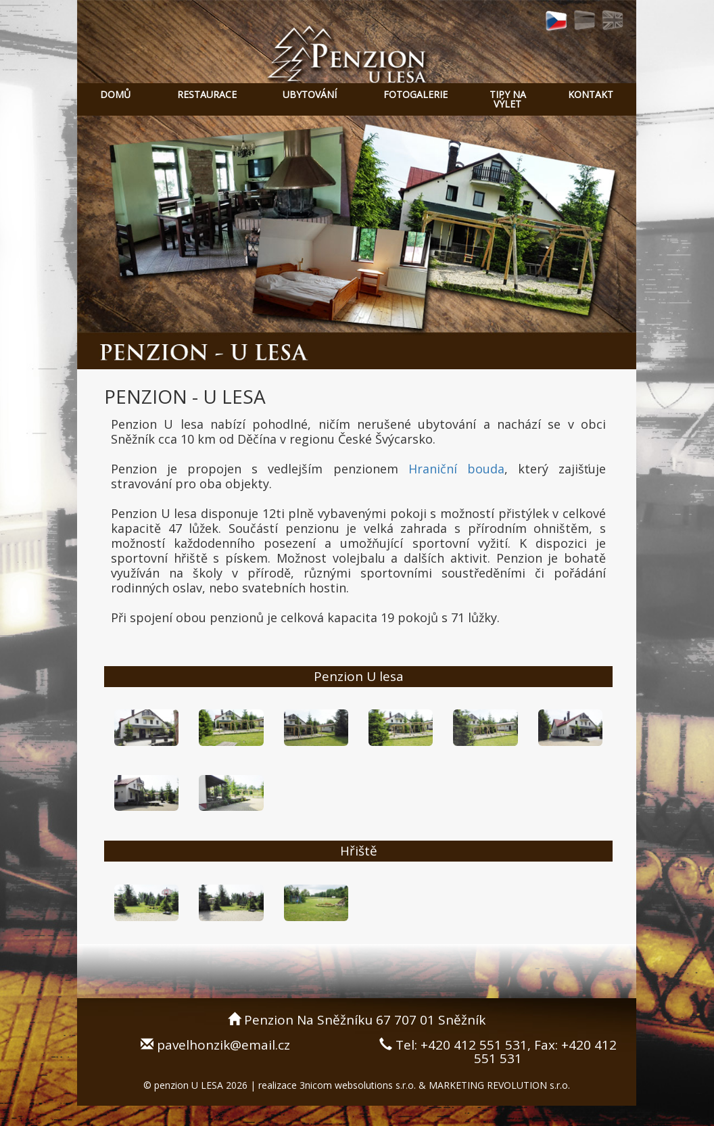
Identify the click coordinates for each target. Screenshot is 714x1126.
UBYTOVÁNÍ (310, 94)
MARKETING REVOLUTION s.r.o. (499, 1085)
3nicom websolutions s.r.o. (358, 1085)
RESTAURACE (207, 94)
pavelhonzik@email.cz (223, 1045)
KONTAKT (590, 94)
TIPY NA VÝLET (508, 99)
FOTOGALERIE (415, 94)
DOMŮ (115, 94)
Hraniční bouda (456, 469)
